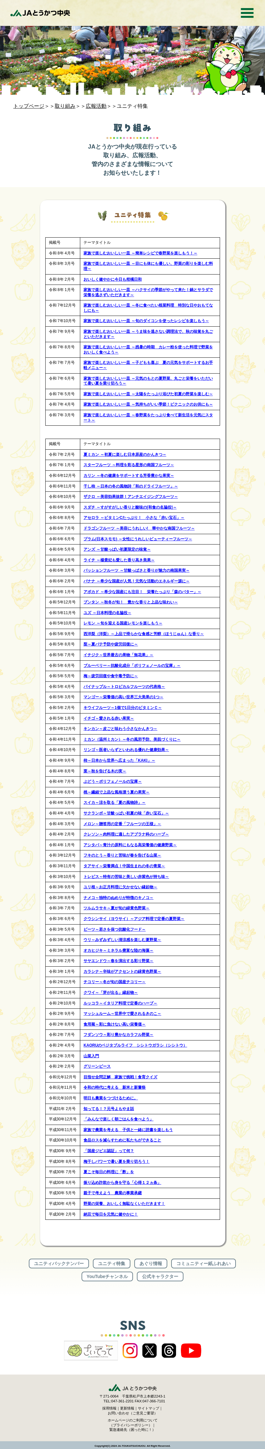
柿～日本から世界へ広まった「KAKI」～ (119, 760)
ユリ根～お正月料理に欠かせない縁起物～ (120, 887)
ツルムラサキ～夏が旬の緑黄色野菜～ (116, 908)
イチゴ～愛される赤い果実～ (108, 718)
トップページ (28, 106)
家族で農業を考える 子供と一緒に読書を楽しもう (128, 1130)
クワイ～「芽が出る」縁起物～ (110, 992)
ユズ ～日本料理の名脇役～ (107, 613)
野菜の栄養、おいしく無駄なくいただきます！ (124, 1203)
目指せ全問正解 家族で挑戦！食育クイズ (120, 1077)
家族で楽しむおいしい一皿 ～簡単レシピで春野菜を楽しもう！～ (140, 253)
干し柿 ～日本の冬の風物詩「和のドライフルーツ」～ (130, 486)
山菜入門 (91, 1056)
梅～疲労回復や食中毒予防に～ (110, 676)
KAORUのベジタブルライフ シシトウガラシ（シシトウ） (135, 1045)
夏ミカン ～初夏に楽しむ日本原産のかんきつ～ (124, 454)
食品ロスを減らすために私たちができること (122, 1140)
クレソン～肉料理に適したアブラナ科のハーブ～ (126, 834)
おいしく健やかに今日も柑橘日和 (112, 279)
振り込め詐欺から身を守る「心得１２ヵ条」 (122, 1182)
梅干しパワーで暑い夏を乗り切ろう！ (116, 1161)
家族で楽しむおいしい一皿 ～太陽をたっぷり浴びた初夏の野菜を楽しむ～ (148, 394)
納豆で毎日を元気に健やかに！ (110, 1214)
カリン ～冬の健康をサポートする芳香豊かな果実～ (128, 475)
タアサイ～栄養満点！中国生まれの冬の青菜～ (124, 866)
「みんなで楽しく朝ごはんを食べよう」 (118, 1119)
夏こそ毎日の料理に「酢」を (108, 1172)
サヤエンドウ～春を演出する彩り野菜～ (118, 961)
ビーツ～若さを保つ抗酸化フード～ (114, 929)
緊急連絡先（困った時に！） (132, 1430)
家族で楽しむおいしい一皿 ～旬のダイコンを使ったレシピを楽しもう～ (146, 321)
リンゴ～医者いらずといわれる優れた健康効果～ (126, 749)
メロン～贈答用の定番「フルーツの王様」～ (122, 824)
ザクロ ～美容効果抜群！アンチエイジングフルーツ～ (130, 496)
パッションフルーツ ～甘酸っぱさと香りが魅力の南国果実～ (136, 570)
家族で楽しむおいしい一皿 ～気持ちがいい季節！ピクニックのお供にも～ (148, 404)
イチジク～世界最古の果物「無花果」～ (118, 655)
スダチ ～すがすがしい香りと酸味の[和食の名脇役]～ (129, 507)
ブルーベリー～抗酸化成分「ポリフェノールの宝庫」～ (132, 665)
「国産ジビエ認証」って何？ (108, 1151)
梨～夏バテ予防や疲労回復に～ (110, 644)
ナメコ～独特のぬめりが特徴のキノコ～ (118, 897)
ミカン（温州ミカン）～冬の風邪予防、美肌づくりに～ (132, 739)
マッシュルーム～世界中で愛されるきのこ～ (122, 1013)
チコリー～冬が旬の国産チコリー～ (114, 982)
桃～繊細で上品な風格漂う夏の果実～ (116, 792)
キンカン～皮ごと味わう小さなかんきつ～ (120, 728)
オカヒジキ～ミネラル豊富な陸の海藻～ (118, 950)
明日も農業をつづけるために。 (110, 1098)
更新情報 (127, 1408)
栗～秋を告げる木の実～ (104, 771)
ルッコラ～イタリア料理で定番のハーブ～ (120, 1003)
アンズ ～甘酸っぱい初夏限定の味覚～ (116, 549)
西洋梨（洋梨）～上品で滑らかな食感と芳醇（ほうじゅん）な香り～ (143, 634)
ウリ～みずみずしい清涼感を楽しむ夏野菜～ (122, 940)
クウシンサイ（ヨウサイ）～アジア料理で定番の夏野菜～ (133, 918)
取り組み (65, 106)
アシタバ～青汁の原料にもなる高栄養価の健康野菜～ (130, 845)
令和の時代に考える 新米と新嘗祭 (114, 1087)
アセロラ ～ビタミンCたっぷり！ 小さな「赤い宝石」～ (133, 517)
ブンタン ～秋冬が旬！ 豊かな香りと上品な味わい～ (130, 602)
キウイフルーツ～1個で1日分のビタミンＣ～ (122, 707)
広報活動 (96, 106)
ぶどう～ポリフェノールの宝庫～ (112, 781)
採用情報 (109, 1408)
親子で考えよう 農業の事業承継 (112, 1193)
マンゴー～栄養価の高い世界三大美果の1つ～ (123, 697)
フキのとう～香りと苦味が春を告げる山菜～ (122, 855)
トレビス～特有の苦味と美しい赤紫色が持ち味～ (126, 876)
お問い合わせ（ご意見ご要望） (133, 1413)
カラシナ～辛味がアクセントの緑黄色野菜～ (122, 971)
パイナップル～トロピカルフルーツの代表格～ (124, 686)
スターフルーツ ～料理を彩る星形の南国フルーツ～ (128, 465)
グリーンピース (97, 1066)
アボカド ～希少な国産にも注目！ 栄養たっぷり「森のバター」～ (142, 592)
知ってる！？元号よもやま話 (108, 1108)
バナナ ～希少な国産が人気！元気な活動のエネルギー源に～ (136, 581)
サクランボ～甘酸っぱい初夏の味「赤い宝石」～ (126, 813)
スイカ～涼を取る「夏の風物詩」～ (114, 802)
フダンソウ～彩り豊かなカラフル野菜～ (118, 1034)
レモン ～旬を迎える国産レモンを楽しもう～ (122, 623)
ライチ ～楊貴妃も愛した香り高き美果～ (118, 560)
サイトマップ (148, 1408)
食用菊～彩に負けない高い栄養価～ (114, 1024)
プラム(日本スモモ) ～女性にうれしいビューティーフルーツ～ (137, 539)
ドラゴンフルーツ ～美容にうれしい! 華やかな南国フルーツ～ (138, 528)
